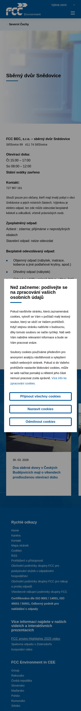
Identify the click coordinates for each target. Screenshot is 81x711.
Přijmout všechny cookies (40, 396)
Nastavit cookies (40, 409)
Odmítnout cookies (40, 421)
